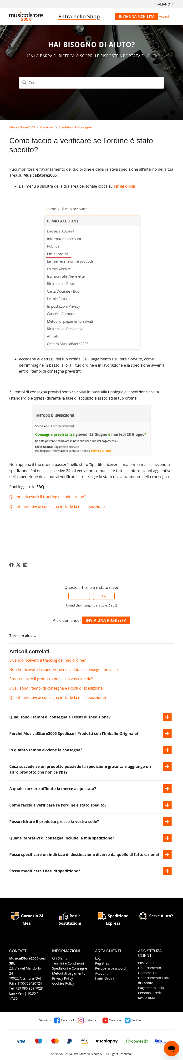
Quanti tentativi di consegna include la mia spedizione (57, 506)
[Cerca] (91, 83)
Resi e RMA (146, 998)
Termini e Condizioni (68, 963)
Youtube (111, 1020)
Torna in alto (23, 636)
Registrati (102, 963)
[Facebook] (11, 565)
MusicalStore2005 (22, 127)
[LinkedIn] (25, 565)
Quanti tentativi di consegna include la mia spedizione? (58, 697)
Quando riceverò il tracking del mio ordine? (47, 496)
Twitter (133, 1020)
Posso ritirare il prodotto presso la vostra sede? (51, 678)
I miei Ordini (104, 978)
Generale (46, 127)
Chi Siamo (60, 958)
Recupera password (110, 968)
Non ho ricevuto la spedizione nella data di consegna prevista (63, 669)
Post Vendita (148, 962)
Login (99, 958)
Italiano (163, 4)
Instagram (88, 1020)
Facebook (64, 1020)
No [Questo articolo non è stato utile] (104, 596)
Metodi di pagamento (69, 973)
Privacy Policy (62, 978)
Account (101, 973)
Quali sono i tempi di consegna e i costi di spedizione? (56, 688)
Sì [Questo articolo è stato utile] (79, 596)
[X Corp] (18, 565)
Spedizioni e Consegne (69, 968)
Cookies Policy (63, 983)
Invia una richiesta (136, 16)
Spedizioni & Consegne (75, 127)
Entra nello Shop (79, 16)
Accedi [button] (164, 16)
